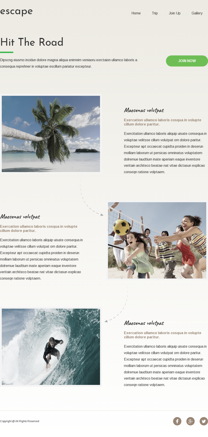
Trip (155, 13)
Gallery (197, 13)
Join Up (175, 13)
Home (136, 13)
